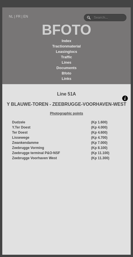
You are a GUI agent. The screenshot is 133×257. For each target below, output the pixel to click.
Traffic (66, 57)
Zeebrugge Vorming (28, 148)
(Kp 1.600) (99, 122)
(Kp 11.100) (100, 153)
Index (66, 41)
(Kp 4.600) (99, 132)
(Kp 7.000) (99, 143)
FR (18, 16)
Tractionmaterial (66, 46)
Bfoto (66, 73)
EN (25, 16)
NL (11, 16)
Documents (67, 68)
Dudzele (18, 122)
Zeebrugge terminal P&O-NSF (36, 153)
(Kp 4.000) (99, 127)
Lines (66, 62)
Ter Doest (20, 132)
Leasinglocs (66, 51)
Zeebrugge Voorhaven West (34, 158)
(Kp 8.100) (99, 148)
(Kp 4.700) (99, 138)
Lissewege (21, 138)
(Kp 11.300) (100, 158)
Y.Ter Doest (21, 127)
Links (66, 78)
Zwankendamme (25, 143)
